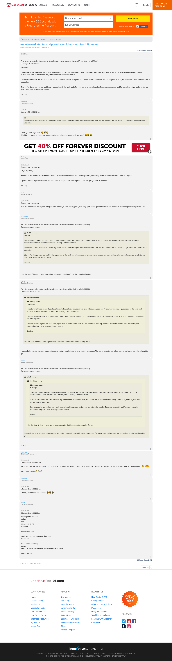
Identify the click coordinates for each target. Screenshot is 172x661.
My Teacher (74, 5)
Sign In (146, 5)
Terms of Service (113, 656)
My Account (96, 608)
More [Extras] (86, 5)
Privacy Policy (78, 31)
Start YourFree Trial (163, 5)
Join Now (133, 18)
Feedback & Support (41, 39)
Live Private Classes (39, 612)
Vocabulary (58, 5)
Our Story (65, 601)
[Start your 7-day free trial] (130, 599)
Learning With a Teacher (101, 619)
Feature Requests (56, 39)
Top (150, 98)
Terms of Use (70, 31)
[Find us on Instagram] (129, 626)
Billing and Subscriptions (101, 604)
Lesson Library (37, 601)
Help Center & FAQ (99, 597)
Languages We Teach (70, 619)
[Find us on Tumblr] (124, 626)
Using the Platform (99, 612)
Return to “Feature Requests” (31, 563)
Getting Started (97, 601)
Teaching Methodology (100, 615)
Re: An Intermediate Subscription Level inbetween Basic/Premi (51, 224)
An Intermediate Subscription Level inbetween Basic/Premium (59, 44)
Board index (27, 39)
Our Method (66, 597)
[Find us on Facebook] (134, 621)
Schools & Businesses (70, 622)
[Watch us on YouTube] (129, 621)
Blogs (63, 626)
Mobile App (35, 626)
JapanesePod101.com (102, 653)
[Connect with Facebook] (142, 26)
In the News (66, 615)
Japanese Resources (40, 619)
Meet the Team (67, 604)
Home (33, 597)
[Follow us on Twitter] (124, 621)
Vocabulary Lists (38, 608)
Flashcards (35, 604)
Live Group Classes (39, 615)
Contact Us (96, 622)
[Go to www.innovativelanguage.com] (86, 648)
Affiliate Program (68, 630)
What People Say (68, 608)
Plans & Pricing (67, 612)
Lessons (43, 5)
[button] (137, 5)
